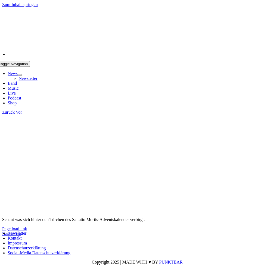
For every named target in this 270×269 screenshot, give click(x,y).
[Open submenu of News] (20, 75)
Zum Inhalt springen (20, 4)
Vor (19, 112)
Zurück (8, 112)
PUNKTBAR (170, 262)
